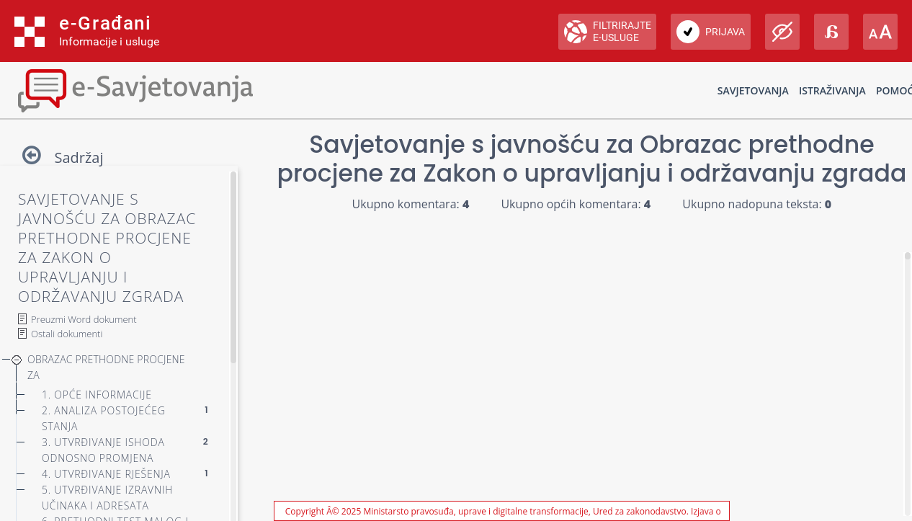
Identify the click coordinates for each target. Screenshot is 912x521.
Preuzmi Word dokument (84, 319)
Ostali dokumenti (66, 333)
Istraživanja (832, 90)
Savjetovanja (753, 90)
